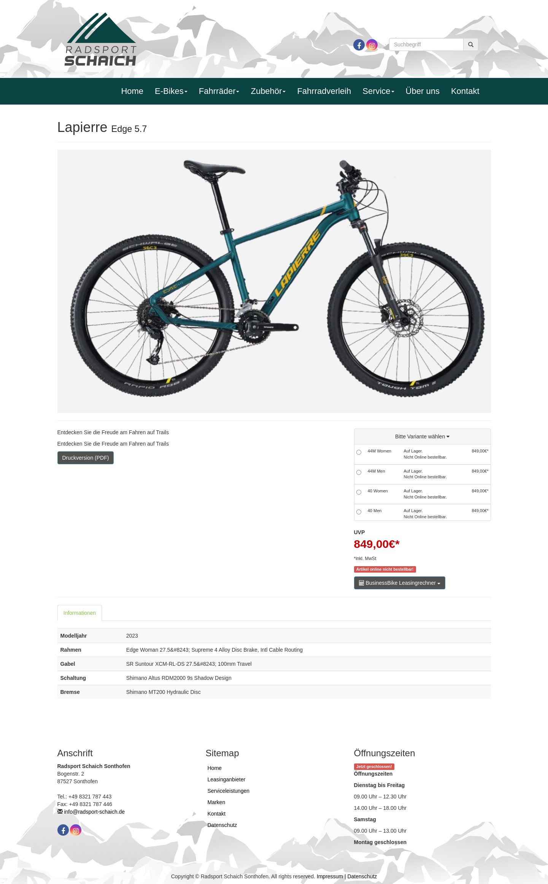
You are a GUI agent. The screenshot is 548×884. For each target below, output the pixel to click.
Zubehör (268, 91)
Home (132, 91)
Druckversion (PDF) (85, 458)
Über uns (423, 91)
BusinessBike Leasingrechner (399, 583)
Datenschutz (222, 825)
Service (378, 91)
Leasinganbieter (227, 779)
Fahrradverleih (324, 91)
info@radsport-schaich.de (94, 812)
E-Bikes (171, 91)
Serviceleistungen (229, 791)
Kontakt (465, 91)
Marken (217, 802)
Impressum (330, 876)
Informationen (80, 613)
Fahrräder (219, 91)
